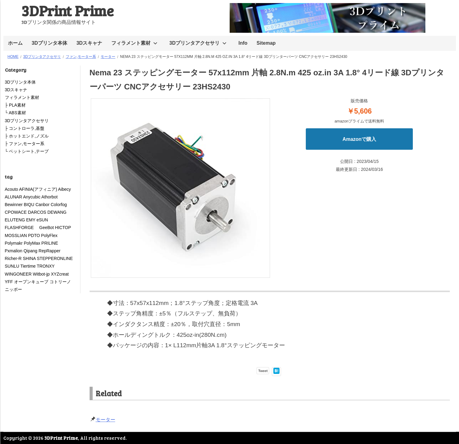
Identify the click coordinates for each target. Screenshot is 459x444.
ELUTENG (15, 219)
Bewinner (14, 204)
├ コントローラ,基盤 (25, 128)
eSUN (42, 219)
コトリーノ (60, 281)
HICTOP (63, 227)
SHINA (29, 258)
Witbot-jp (41, 274)
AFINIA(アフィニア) (38, 189)
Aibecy (64, 189)
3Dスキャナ (89, 43)
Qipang (30, 250)
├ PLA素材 (15, 105)
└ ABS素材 (15, 112)
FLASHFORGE (21, 227)
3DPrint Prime (67, 10)
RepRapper (50, 250)
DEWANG (56, 212)
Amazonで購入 (359, 139)
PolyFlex (49, 235)
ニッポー (13, 289)
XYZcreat (59, 274)
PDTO (34, 235)
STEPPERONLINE (55, 258)
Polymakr (14, 243)
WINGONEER (18, 274)
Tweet (263, 371)
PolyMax (32, 243)
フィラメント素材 (130, 43)
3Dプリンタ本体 (49, 43)
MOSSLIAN (16, 235)
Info (243, 43)
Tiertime (28, 266)
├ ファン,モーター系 (25, 143)
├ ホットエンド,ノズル (27, 136)
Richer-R (13, 258)
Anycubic (31, 196)
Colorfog (59, 204)
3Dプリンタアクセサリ (194, 43)
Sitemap (266, 43)
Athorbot (49, 196)
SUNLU (12, 266)
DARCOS (37, 212)
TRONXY (45, 266)
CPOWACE (16, 212)
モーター (105, 419)
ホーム (15, 43)
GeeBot (46, 227)
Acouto (11, 189)
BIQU (29, 204)
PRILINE (49, 243)
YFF (9, 281)
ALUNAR (13, 196)
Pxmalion (14, 250)
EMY (30, 219)
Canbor (42, 204)
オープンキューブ (31, 281)
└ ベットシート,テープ (27, 151)
